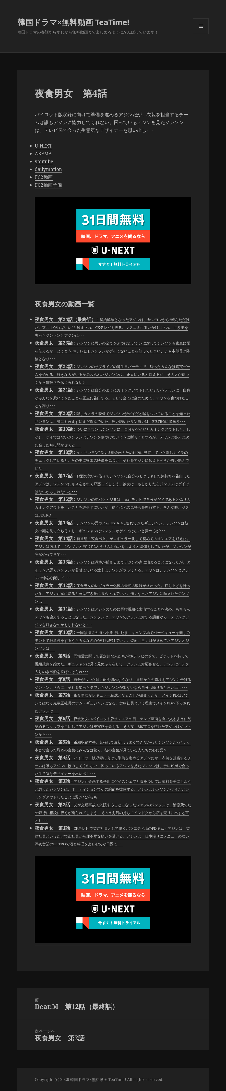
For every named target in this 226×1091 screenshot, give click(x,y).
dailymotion (48, 169)
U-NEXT (43, 146)
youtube (44, 161)
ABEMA (43, 153)
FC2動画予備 (48, 185)
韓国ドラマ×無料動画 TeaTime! (73, 22)
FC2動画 (44, 177)
